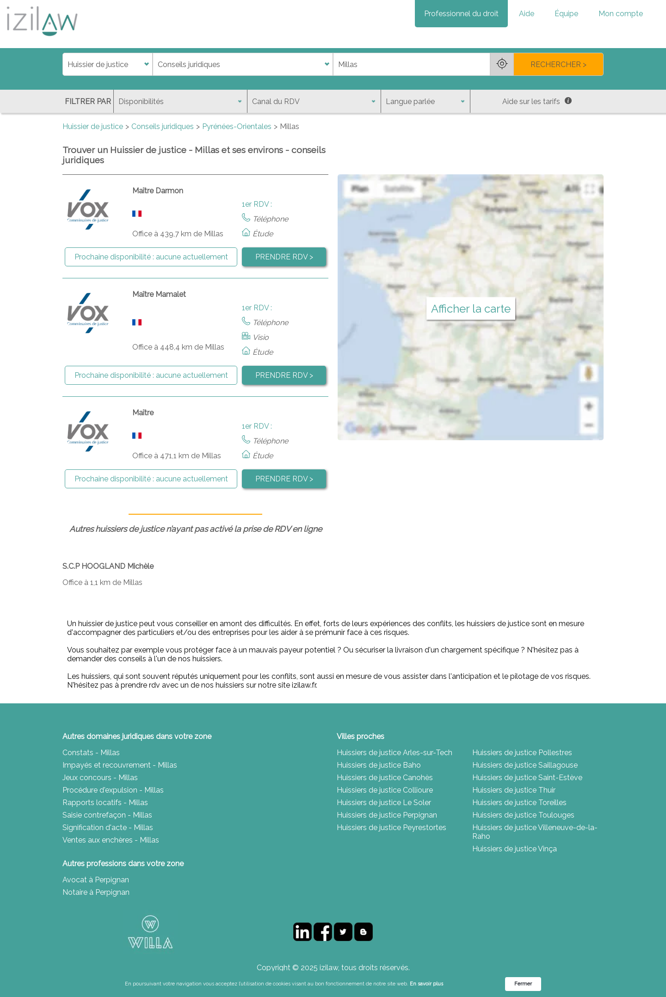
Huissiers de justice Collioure (385, 790)
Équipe (566, 13)
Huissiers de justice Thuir (513, 790)
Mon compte (620, 13)
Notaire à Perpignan (96, 892)
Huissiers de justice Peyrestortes (391, 827)
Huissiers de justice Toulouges (523, 815)
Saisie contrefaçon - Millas (107, 815)
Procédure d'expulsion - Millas (113, 790)
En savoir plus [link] (426, 984)
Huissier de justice (92, 126)
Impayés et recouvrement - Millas (119, 765)
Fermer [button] (523, 984)
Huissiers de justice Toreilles (519, 802)
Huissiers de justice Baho (379, 765)
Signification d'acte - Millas (107, 827)
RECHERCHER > (558, 64)
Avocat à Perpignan (95, 879)
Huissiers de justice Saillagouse (525, 765)
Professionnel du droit (461, 13)
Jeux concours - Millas (100, 777)
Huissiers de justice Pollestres (522, 752)
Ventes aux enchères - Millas (110, 840)
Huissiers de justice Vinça (514, 848)
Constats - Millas (91, 752)
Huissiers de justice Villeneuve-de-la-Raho (535, 832)
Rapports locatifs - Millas (105, 802)
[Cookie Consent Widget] (333, 984)
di (65, 64)
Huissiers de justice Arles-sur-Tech (394, 752)
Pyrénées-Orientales (236, 126)
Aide (526, 13)
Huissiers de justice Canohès (385, 777)
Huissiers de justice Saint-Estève (527, 777)
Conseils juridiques (162, 126)
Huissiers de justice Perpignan (387, 815)
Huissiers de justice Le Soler (384, 802)
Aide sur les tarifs (537, 101)
